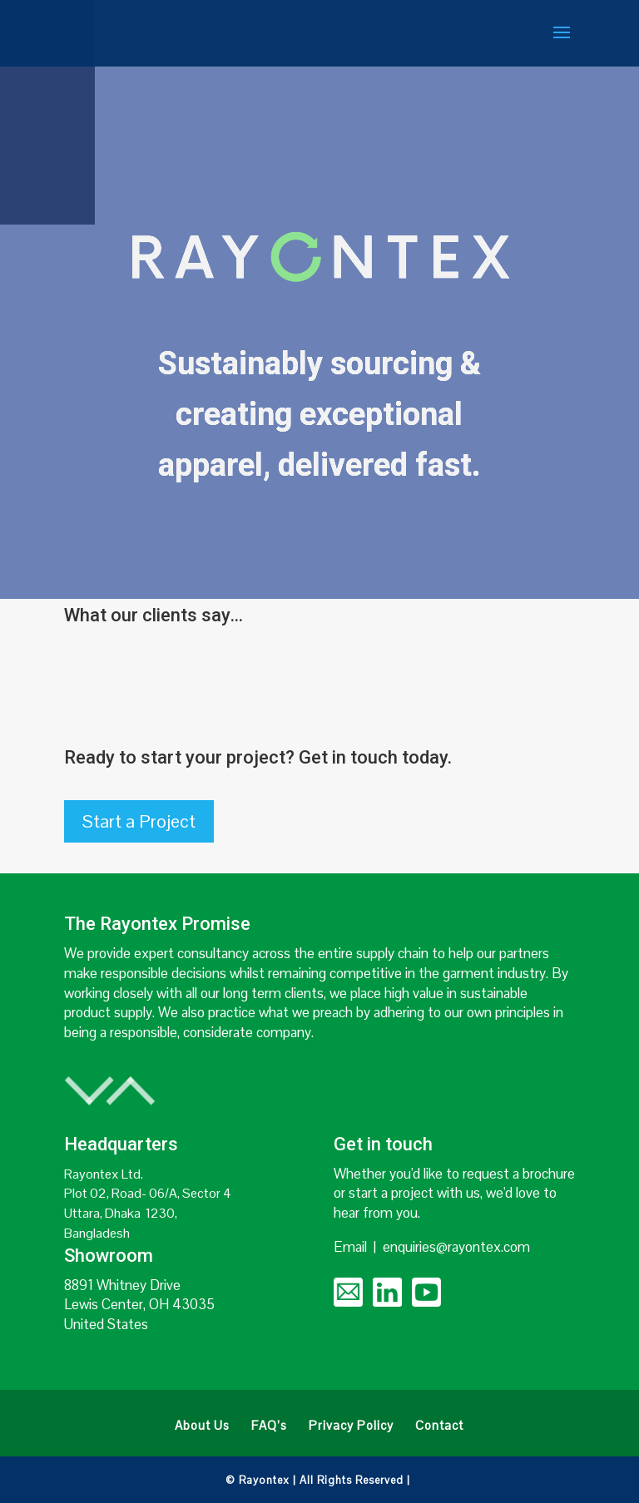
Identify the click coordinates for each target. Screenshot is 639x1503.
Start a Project (139, 821)
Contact (439, 1426)
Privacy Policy (351, 1426)
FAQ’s (269, 1426)
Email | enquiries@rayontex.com (432, 1247)
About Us (202, 1426)
